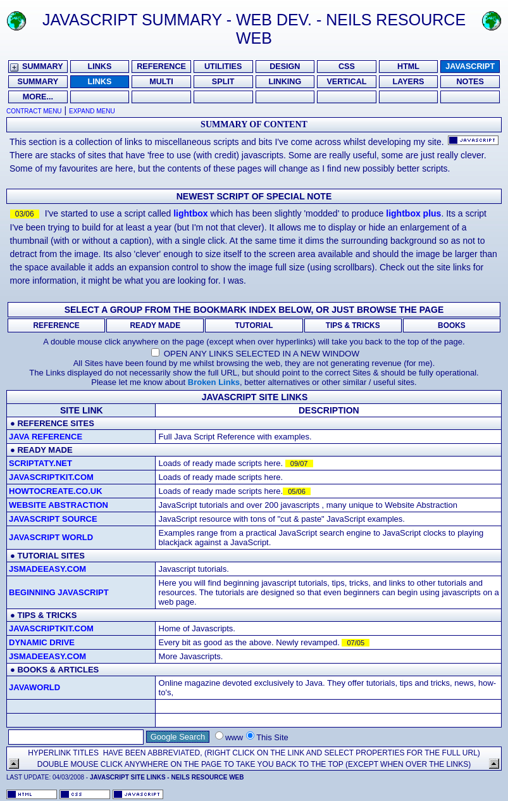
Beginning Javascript (59, 592)
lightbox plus (413, 213)
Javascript (470, 66)
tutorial (37, 555)
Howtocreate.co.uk (55, 491)
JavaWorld (34, 687)
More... (38, 96)
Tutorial (254, 325)
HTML (408, 66)
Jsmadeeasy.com (47, 569)
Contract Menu (34, 111)
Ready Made (155, 325)
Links (100, 66)
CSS (346, 66)
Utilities (223, 66)
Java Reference (45, 436)
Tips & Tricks (353, 325)
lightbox (190, 213)
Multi (161, 81)
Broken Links (214, 382)
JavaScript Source (53, 519)
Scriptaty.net (40, 463)
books (32, 669)
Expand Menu (92, 111)
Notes (469, 81)
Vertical (346, 81)
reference (42, 423)
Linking (284, 81)
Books (452, 325)
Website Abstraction (58, 505)
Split (223, 81)
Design (284, 66)
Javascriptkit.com (51, 477)
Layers (408, 81)
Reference (161, 66)
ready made (44, 450)
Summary (42, 66)
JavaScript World (51, 537)
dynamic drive (42, 642)
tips (26, 615)
